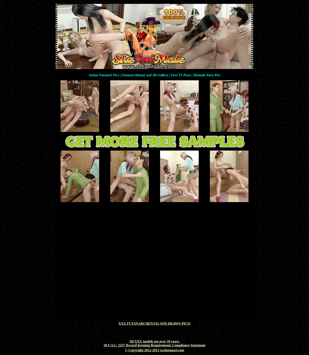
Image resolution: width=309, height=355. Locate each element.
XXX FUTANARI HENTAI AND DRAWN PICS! (154, 323)
